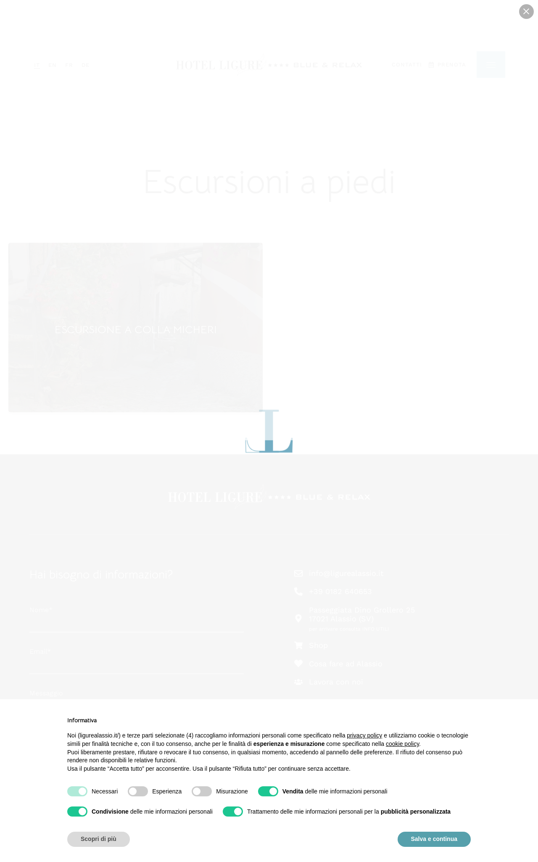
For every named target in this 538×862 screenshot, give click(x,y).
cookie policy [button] (402, 743)
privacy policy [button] (364, 735)
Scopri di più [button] (98, 838)
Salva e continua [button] (434, 838)
